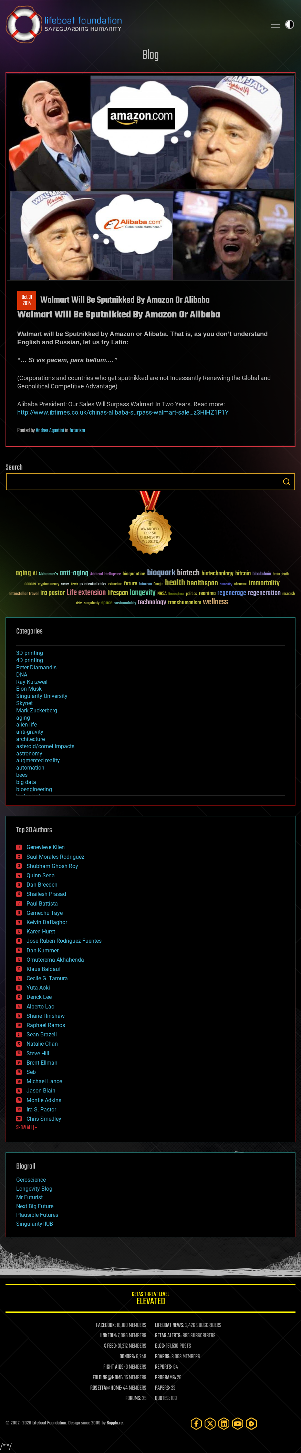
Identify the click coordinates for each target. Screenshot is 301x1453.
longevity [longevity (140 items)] (143, 592)
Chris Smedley (44, 1119)
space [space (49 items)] (107, 603)
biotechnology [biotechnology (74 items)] (217, 573)
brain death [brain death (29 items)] (281, 574)
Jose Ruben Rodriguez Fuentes (64, 941)
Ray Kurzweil (32, 682)
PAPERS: (162, 1388)
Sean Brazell (42, 1034)
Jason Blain (41, 1090)
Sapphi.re (115, 1423)
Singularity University (42, 696)
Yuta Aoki (38, 987)
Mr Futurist (29, 1197)
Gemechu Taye (45, 913)
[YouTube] (237, 1424)
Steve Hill (38, 1053)
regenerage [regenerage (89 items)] (231, 593)
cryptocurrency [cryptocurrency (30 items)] (48, 584)
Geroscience (31, 1180)
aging (23, 717)
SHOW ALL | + (26, 1127)
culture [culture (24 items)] (65, 584)
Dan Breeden (42, 884)
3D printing (29, 653)
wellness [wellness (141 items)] (215, 602)
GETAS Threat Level (150, 1299)
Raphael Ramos (46, 1025)
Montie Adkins (44, 1100)
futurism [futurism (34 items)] (145, 584)
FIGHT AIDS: (114, 1367)
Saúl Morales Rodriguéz (55, 857)
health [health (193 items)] (175, 583)
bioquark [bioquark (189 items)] (161, 573)
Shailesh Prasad (46, 894)
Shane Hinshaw (46, 1016)
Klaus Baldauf (44, 969)
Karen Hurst (41, 931)
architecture (30, 739)
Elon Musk (29, 689)
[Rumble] (251, 1424)
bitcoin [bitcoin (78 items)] (243, 573)
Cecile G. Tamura (47, 978)
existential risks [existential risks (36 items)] (93, 584)
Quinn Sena (41, 875)
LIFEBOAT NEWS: (169, 1325)
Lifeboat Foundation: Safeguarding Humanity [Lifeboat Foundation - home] (133, 24)
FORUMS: (133, 1398)
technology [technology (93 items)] (152, 603)
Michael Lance (44, 1081)
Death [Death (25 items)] (74, 584)
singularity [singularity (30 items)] (92, 603)
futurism (77, 430)
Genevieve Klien (46, 847)
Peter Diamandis (36, 667)
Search (286, 481)
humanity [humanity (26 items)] (226, 585)
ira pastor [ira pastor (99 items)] (52, 593)
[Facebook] (196, 1424)
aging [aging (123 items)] (23, 573)
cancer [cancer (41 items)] (30, 584)
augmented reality (38, 760)
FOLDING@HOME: (108, 1377)
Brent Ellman (42, 1062)
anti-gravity (29, 732)
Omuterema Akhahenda (55, 960)
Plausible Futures (37, 1215)
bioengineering (34, 789)
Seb (31, 1072)
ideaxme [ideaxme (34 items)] (240, 584)
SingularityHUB (34, 1224)
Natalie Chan (42, 1044)
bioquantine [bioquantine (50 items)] (134, 574)
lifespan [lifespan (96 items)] (117, 593)
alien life (26, 724)
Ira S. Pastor (41, 1109)
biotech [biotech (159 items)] (188, 573)
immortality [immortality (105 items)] (264, 583)
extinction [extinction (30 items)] (115, 584)
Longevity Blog (34, 1188)
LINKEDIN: (108, 1335)
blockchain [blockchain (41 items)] (261, 574)
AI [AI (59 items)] (35, 574)
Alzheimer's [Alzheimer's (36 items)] (48, 574)
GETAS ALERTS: (168, 1335)
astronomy (29, 753)
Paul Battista (42, 903)
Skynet (24, 703)
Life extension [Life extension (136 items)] (86, 592)
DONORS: (127, 1356)
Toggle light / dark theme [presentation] (289, 24)
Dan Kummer (43, 950)
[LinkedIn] (223, 1424)
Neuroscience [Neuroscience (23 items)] (176, 594)
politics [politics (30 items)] (191, 594)
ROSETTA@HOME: (106, 1388)
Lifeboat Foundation (49, 1423)
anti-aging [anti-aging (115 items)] (74, 573)
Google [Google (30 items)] (158, 584)
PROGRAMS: (165, 1377)
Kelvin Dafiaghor (47, 922)
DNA (21, 674)
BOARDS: (162, 1356)
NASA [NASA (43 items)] (162, 594)
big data (26, 782)
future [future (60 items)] (130, 584)
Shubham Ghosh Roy (52, 866)
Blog (150, 55)
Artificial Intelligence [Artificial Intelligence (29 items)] (105, 574)
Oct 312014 (27, 300)
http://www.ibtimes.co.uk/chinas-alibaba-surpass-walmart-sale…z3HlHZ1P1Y (123, 412)
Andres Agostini (50, 430)
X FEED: (110, 1346)
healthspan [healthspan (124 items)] (202, 583)
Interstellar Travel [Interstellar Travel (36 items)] (24, 594)
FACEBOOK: (106, 1325)
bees (22, 775)
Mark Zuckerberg (36, 710)
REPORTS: (163, 1367)
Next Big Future (34, 1206)
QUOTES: (162, 1398)
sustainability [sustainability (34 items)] (125, 603)
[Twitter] (210, 1424)
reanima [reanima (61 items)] (207, 593)
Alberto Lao (40, 1006)
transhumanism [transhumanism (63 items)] (184, 602)
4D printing (29, 660)
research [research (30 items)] (288, 594)
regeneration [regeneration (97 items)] (264, 593)
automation (30, 767)
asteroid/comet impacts (45, 746)
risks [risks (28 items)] (79, 603)
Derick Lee (39, 997)
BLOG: (160, 1346)
